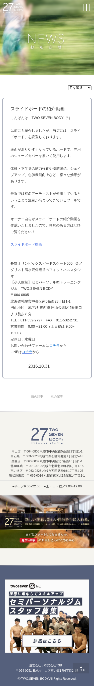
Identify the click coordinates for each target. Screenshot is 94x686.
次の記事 (57, 396)
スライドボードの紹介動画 (38, 108)
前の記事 (37, 396)
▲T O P (81, 668)
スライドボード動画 (26, 244)
